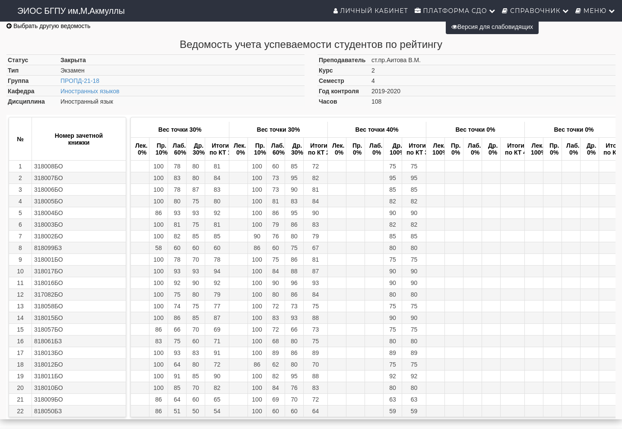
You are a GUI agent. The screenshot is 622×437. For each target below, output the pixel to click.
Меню (595, 11)
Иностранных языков (90, 91)
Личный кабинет (370, 11)
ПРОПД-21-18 (79, 80)
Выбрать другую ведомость (48, 25)
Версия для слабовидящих (492, 26)
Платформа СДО (455, 11)
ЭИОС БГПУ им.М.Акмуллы (71, 11)
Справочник (535, 11)
